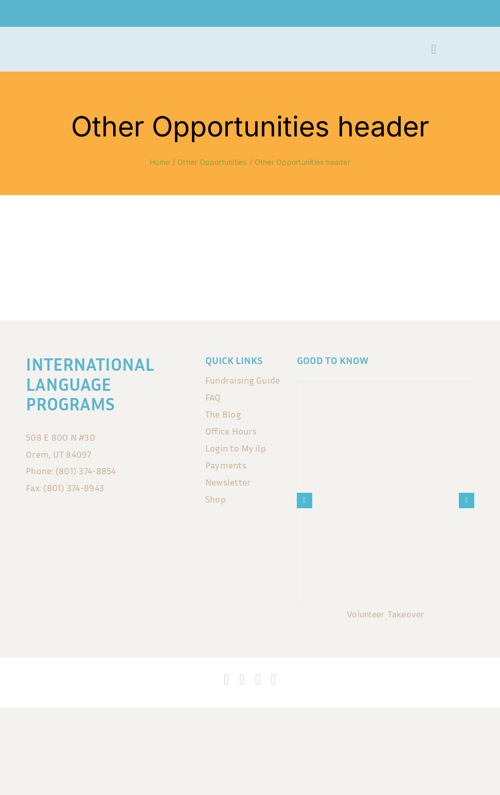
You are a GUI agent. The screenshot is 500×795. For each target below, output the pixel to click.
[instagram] (242, 679)
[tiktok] (257, 679)
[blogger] (273, 679)
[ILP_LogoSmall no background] (51, 43)
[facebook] (226, 679)
